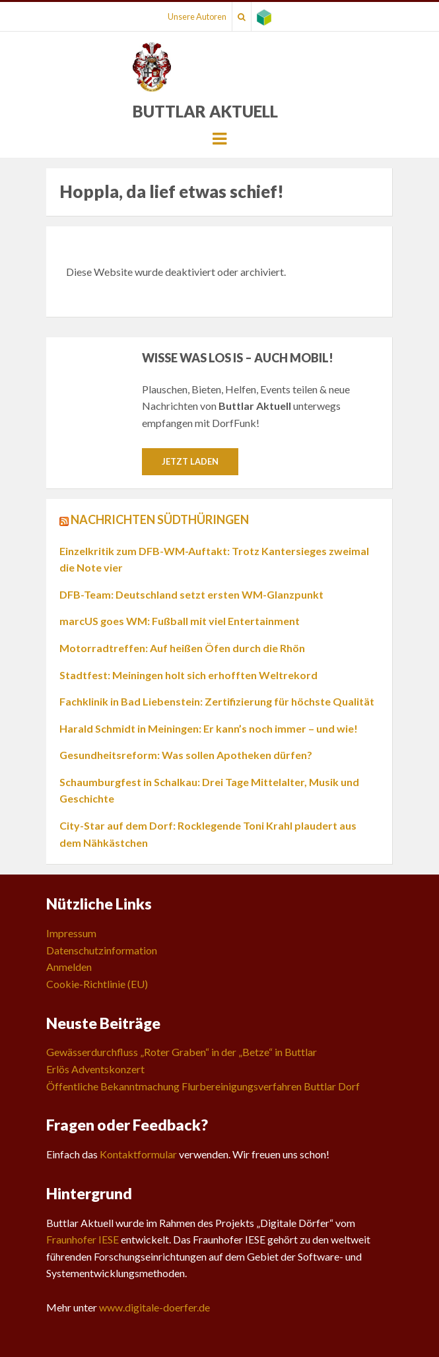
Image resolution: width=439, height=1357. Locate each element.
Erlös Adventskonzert (95, 1069)
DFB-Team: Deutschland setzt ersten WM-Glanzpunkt (191, 594)
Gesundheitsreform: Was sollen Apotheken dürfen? (185, 754)
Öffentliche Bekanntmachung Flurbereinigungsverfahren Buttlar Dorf (203, 1086)
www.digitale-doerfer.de (154, 1307)
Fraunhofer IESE (82, 1239)
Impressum (71, 933)
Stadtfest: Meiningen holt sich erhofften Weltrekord (188, 675)
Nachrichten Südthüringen (160, 519)
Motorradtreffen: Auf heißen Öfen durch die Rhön (182, 648)
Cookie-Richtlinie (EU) (97, 983)
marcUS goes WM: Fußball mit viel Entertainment (179, 620)
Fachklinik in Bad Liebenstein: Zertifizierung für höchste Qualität (216, 701)
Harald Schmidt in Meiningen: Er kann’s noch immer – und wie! (208, 728)
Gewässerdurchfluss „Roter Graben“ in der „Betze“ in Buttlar (181, 1051)
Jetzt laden (190, 461)
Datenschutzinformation (101, 950)
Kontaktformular (138, 1154)
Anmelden (69, 966)
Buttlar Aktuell (205, 111)
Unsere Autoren (197, 16)
